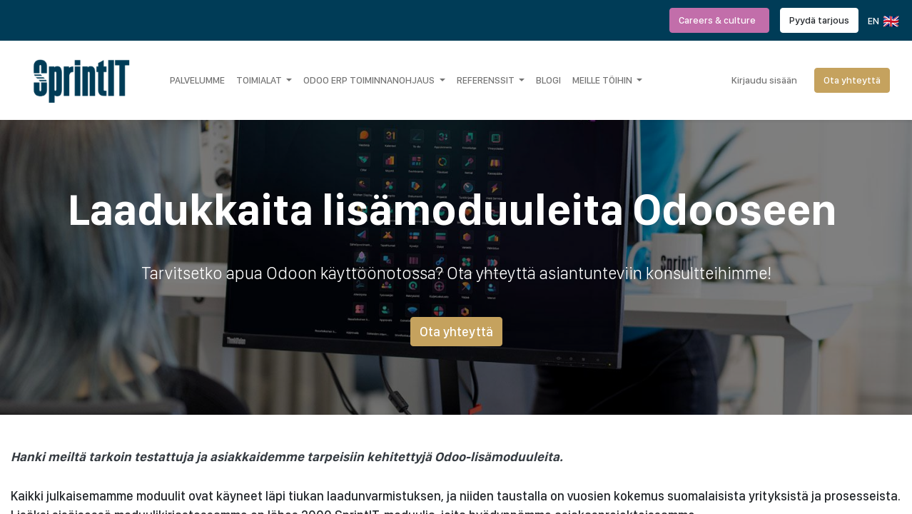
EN (882, 21)
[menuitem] (197, 80)
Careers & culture (719, 20)
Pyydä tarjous (819, 20)
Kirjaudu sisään (764, 80)
